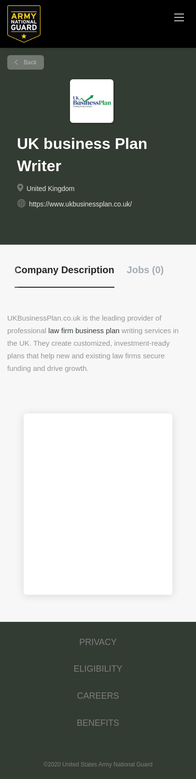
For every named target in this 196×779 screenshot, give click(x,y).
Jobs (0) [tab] (145, 270)
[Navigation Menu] (179, 17)
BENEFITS (98, 723)
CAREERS (98, 696)
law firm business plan (84, 330)
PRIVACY (98, 642)
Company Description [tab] (64, 270)
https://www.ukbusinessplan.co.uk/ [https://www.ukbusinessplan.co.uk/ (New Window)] (80, 204)
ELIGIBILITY (97, 669)
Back (29, 62)
